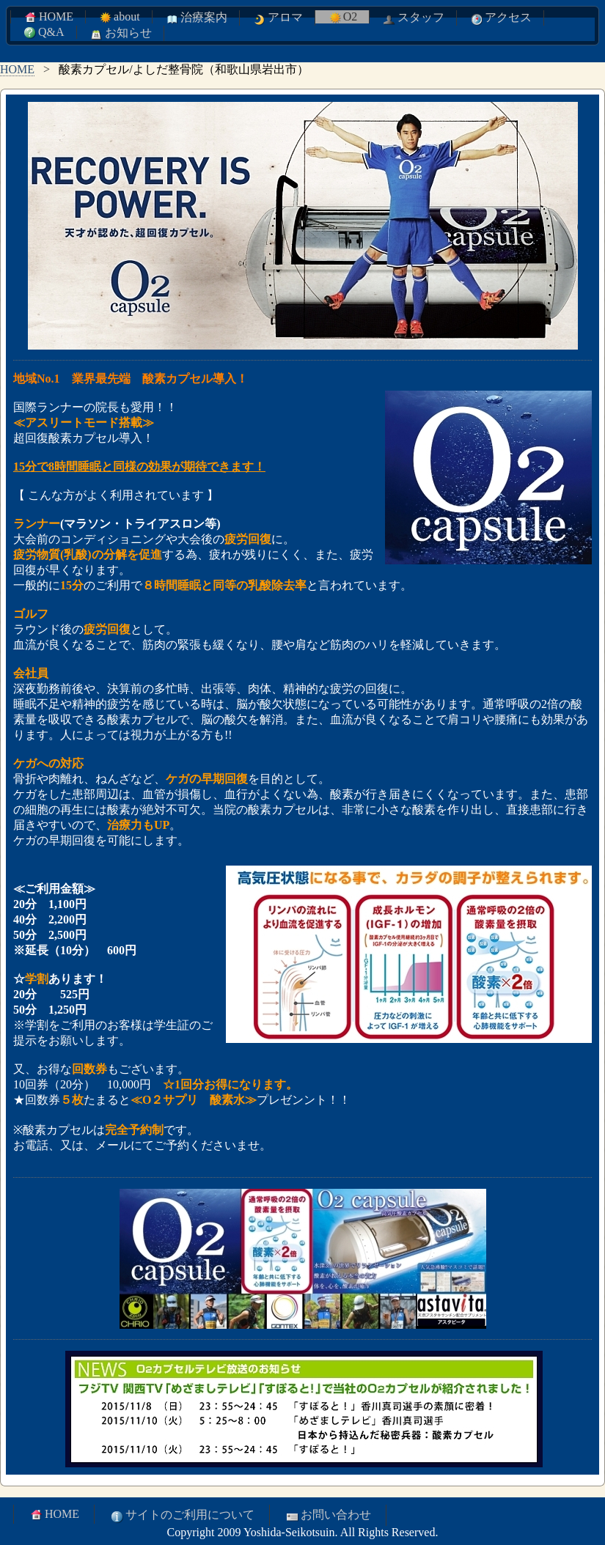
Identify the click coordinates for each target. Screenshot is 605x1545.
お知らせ (120, 33)
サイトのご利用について (181, 1515)
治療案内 (195, 18)
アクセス (500, 18)
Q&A (43, 32)
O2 (342, 16)
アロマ (277, 18)
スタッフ (412, 18)
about (119, 16)
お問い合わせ (328, 1515)
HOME (48, 16)
